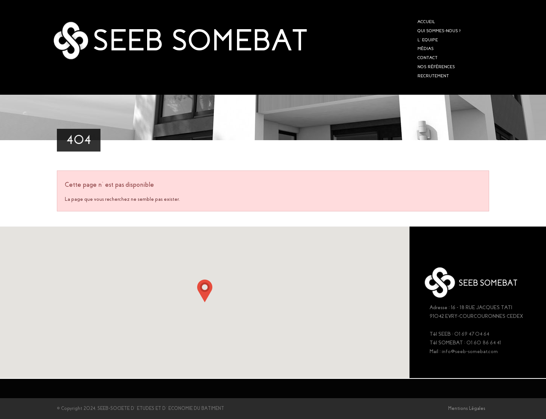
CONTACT (427, 57)
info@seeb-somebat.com (470, 351)
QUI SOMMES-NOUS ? (439, 30)
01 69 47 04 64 (471, 334)
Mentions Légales (466, 408)
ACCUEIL (426, 21)
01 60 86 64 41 (483, 343)
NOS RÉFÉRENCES (436, 66)
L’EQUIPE (427, 40)
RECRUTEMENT (433, 75)
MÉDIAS (425, 48)
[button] (204, 291)
